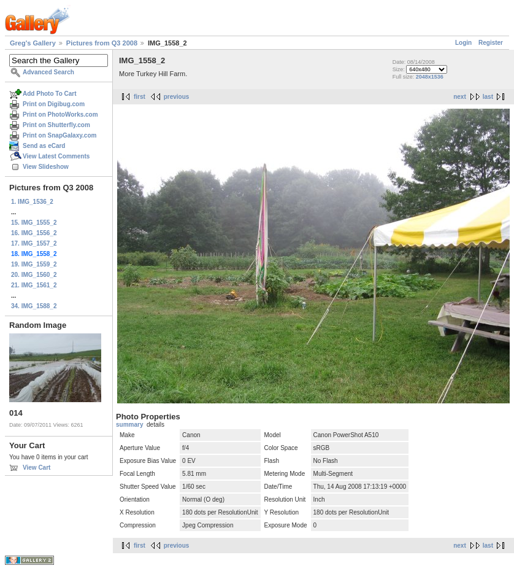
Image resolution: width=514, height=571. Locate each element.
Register (490, 42)
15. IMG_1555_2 (34, 222)
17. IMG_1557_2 (34, 243)
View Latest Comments (56, 156)
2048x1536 (429, 77)
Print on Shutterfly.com (56, 125)
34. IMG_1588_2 (34, 306)
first (139, 96)
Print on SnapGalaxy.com (59, 135)
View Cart (36, 467)
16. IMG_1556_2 (34, 233)
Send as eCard (44, 145)
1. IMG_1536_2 (32, 201)
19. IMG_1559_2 (34, 264)
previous (177, 96)
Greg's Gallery (33, 43)
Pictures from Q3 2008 (101, 43)
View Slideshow (46, 166)
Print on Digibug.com (54, 104)
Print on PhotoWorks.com (60, 114)
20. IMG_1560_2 (34, 274)
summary (129, 424)
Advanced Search (48, 72)
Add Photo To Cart (50, 93)
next (459, 96)
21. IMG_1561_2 (34, 285)
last (488, 96)
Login (463, 42)
